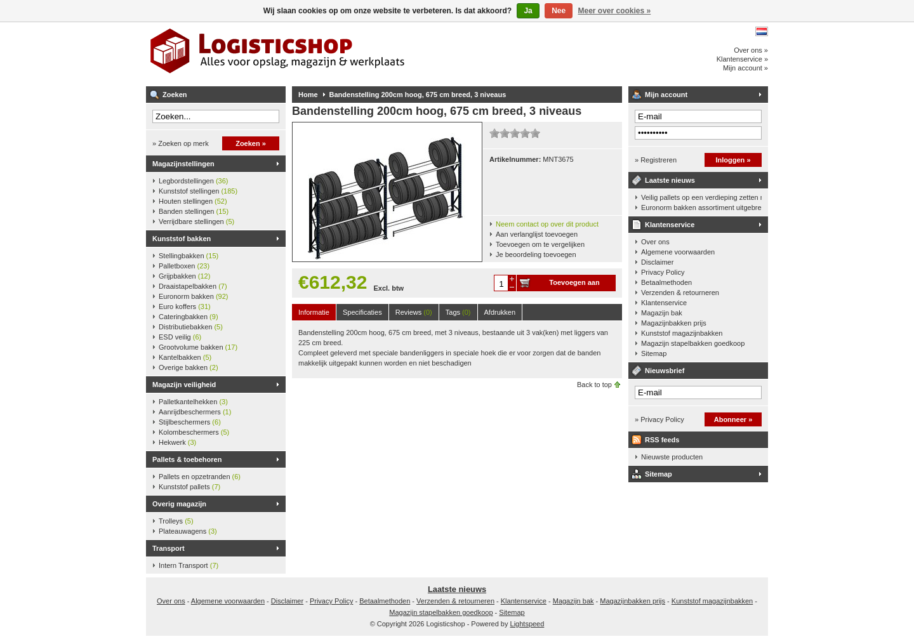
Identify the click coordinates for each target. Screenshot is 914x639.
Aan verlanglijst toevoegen (537, 234)
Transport (168, 548)
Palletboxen (184, 266)
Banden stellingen (193, 211)
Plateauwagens (188, 531)
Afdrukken (500, 312)
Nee (559, 10)
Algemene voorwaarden (678, 252)
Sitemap (653, 353)
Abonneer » (733, 419)
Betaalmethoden (666, 282)
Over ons (655, 242)
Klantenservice (669, 224)
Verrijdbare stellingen (196, 221)
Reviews (413, 312)
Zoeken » (250, 143)
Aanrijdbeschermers (195, 412)
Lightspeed (527, 624)
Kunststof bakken (181, 238)
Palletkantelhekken (193, 401)
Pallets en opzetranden (200, 476)
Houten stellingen (193, 201)
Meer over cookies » (614, 10)
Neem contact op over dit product (547, 224)
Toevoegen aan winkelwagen (574, 285)
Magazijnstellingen (183, 164)
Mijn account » (745, 68)
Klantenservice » (742, 59)
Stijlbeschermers (190, 422)
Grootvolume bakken (198, 347)
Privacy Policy (662, 272)
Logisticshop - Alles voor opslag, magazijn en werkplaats (314, 54)
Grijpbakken (184, 276)
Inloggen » (733, 160)
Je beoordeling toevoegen (536, 254)
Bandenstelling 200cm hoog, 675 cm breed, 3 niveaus (418, 94)
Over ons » (751, 50)
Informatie (313, 312)
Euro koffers (185, 306)
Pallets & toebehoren (187, 459)
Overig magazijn (179, 504)
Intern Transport (188, 565)
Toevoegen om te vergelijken (540, 244)
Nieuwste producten (672, 457)
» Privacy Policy (659, 419)
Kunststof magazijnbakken (681, 333)
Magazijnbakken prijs (673, 323)
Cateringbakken (188, 316)
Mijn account (666, 94)
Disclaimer (657, 262)
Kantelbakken (185, 357)
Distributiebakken (191, 327)
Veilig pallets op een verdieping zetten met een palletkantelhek (701, 197)
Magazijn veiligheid (184, 384)
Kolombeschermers (194, 432)
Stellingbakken (188, 256)
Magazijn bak (661, 313)
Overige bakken (188, 367)
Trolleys (176, 521)
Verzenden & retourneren (680, 292)
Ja (528, 10)
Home (308, 94)
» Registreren (656, 160)
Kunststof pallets (189, 487)
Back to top (594, 384)
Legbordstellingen (193, 181)
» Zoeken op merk (180, 143)
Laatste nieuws (670, 180)
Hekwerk (177, 442)
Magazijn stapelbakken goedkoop (693, 343)
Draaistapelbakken (193, 286)
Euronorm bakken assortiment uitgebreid (701, 207)
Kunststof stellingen (198, 191)
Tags (458, 312)
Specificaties (362, 312)
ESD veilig (180, 337)
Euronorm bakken (193, 296)
